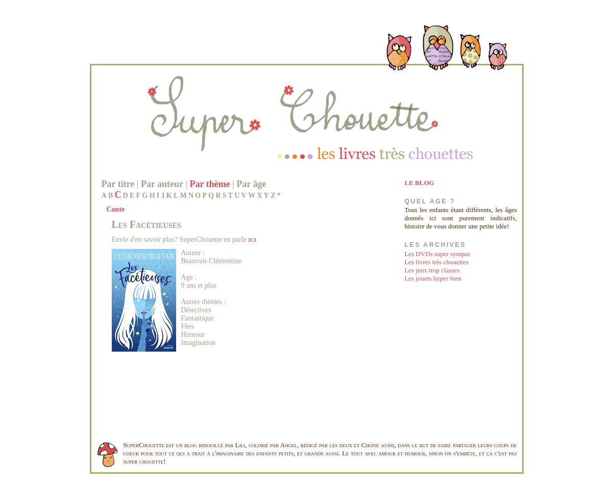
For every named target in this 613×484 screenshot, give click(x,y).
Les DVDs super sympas (438, 254)
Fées (187, 326)
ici (252, 239)
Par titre (118, 184)
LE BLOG (419, 183)
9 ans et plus (199, 285)
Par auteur (162, 184)
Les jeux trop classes (432, 270)
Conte (116, 209)
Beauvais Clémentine (211, 261)
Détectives (196, 310)
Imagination (198, 343)
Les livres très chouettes (437, 262)
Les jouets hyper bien (433, 278)
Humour (193, 334)
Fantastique (197, 318)
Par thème (210, 184)
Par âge (251, 184)
